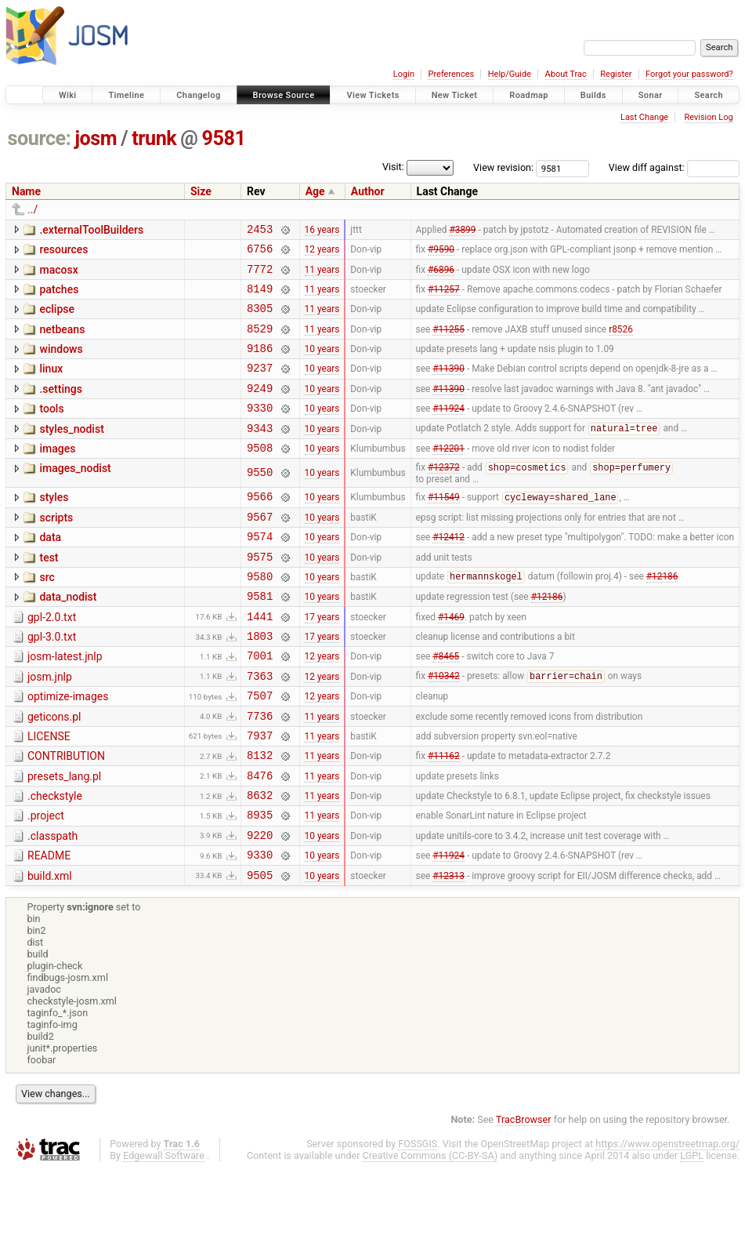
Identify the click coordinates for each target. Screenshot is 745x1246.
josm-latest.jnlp (65, 704)
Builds (593, 95)
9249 (260, 408)
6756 (260, 252)
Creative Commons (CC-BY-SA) (430, 1231)
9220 (260, 906)
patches (58, 296)
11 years (322, 275)
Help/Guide (509, 74)
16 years (322, 230)
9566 (260, 527)
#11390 (448, 386)
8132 (260, 816)
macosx (58, 274)
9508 (260, 475)
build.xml (49, 949)
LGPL (691, 1231)
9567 (260, 550)
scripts (56, 549)
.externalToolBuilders (91, 229)
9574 (260, 572)
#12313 (448, 950)
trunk (154, 138)
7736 (260, 772)
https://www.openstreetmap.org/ (667, 1220)
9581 (224, 138)
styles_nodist (71, 452)
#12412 (448, 572)
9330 (260, 430)
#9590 (441, 253)
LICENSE (49, 793)
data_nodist (67, 637)
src (46, 615)
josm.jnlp (49, 727)
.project (45, 882)
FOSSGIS (417, 1220)
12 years (322, 253)
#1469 (451, 661)
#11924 (448, 431)
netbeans (62, 341)
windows (60, 363)
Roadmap (528, 95)
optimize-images (67, 749)
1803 (260, 683)
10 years (322, 364)
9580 (260, 616)
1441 (260, 661)
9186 (260, 364)
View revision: (503, 167)
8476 (260, 839)
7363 (260, 728)
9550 (260, 501)
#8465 (445, 705)
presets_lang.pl (64, 838)
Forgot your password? (689, 74)
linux (51, 385)
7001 (260, 705)
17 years (322, 661)
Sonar (650, 95)
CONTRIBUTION (66, 815)
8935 (260, 883)
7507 (260, 750)
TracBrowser (524, 1195)
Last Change (644, 117)
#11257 (444, 297)
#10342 (444, 728)
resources (63, 251)
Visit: (393, 167)
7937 (260, 794)
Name (26, 191)
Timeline (126, 95)
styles (53, 526)
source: (39, 138)
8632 (260, 861)
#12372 (444, 497)
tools (51, 429)
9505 (260, 950)
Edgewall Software (163, 1231)
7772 (260, 275)
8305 (260, 319)
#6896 (441, 275)
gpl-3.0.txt (51, 682)
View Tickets (372, 95)
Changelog (198, 95)
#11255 (448, 341)
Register (615, 74)
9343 (260, 453)
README (49, 927)
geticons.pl (54, 771)
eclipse (56, 318)
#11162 (444, 817)
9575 (260, 594)
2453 (260, 230)
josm (95, 138)
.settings (60, 407)
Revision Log (708, 117)
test (48, 593)
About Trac (566, 74)
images (57, 474)
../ (32, 209)
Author (368, 191)
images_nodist (74, 496)
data (50, 571)
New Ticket (455, 95)
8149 (260, 297)
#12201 (448, 475)
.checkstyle (54, 860)
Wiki (68, 95)
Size (201, 191)
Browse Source (284, 95)
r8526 (621, 341)
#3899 (462, 230)
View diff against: (674, 167)
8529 (260, 342)
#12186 (662, 617)
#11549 (444, 528)
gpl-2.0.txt (51, 660)
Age (315, 191)
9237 (260, 386)
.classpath (52, 905)
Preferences (451, 74)
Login (403, 74)
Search (708, 95)
